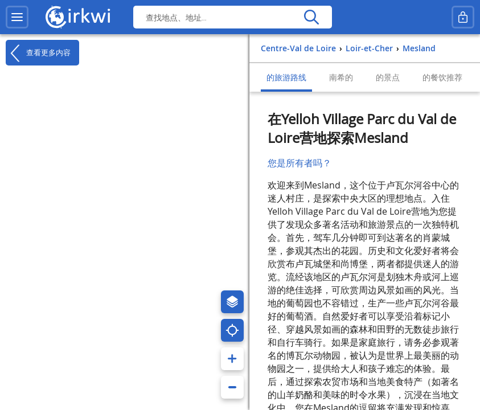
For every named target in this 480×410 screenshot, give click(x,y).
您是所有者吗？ (299, 163)
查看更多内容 (38, 53)
